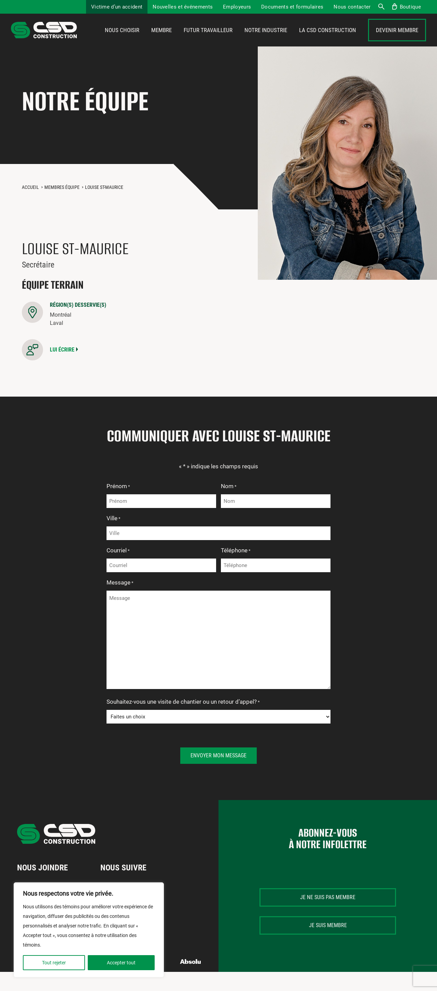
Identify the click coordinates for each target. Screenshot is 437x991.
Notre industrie (265, 40)
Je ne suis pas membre (327, 916)
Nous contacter (352, 7)
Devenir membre (397, 40)
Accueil (30, 206)
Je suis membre (328, 944)
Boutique (410, 7)
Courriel (118, 570)
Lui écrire (62, 369)
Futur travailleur (208, 40)
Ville (114, 538)
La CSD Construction (327, 40)
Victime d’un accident (116, 7)
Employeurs (237, 7)
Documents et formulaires (292, 7)
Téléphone (236, 570)
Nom (229, 506)
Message (120, 602)
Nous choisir (122, 40)
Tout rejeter (54, 962)
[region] (89, 929)
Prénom (118, 506)
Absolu (190, 980)
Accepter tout (121, 962)
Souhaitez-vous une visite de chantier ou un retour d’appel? (183, 721)
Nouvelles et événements (183, 7)
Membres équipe (62, 206)
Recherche (381, 7)
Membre (161, 40)
